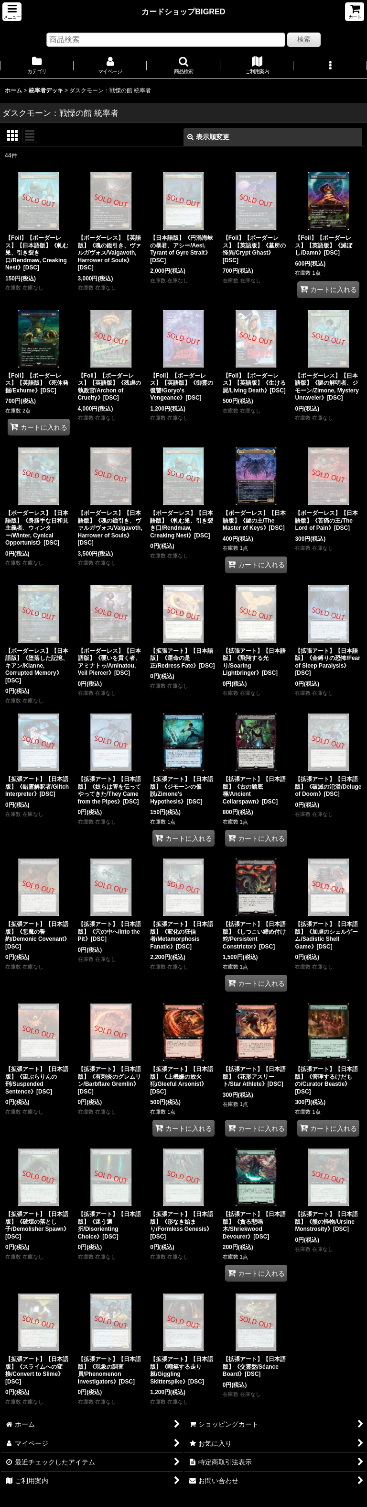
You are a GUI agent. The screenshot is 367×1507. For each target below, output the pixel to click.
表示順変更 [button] (208, 137)
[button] (12, 11)
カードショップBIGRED (183, 11)
